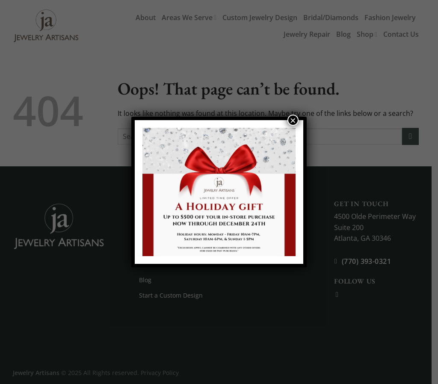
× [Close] (293, 120)
